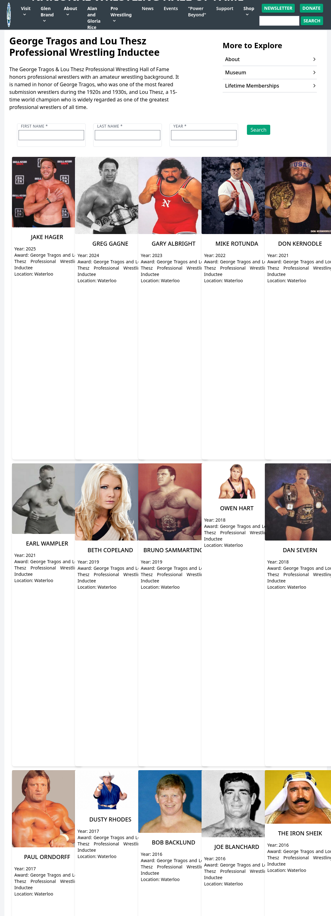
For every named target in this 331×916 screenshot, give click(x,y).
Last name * (110, 126)
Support (224, 8)
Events (171, 8)
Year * (180, 126)
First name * (34, 126)
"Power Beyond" (197, 11)
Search (259, 129)
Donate (311, 8)
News (148, 8)
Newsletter (278, 8)
